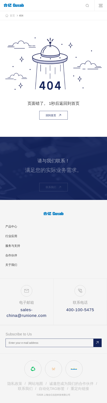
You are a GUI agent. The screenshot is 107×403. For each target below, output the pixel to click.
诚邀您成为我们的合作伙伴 (71, 384)
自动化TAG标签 (52, 389)
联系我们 (25, 389)
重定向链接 (80, 389)
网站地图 (35, 384)
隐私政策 (14, 384)
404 (21, 15)
